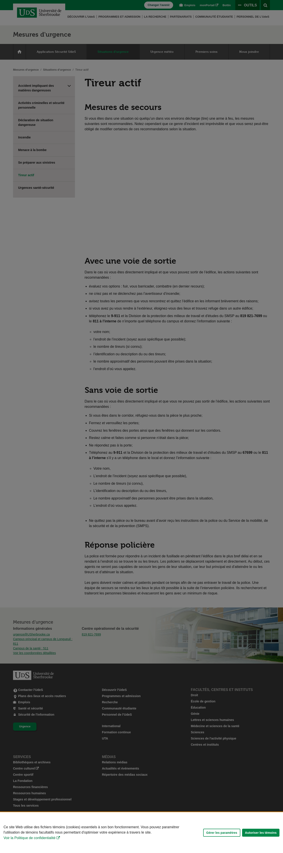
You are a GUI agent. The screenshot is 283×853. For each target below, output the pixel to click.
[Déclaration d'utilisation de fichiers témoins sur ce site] (141, 832)
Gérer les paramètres (221, 832)
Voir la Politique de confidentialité (29, 838)
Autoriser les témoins (261, 832)
